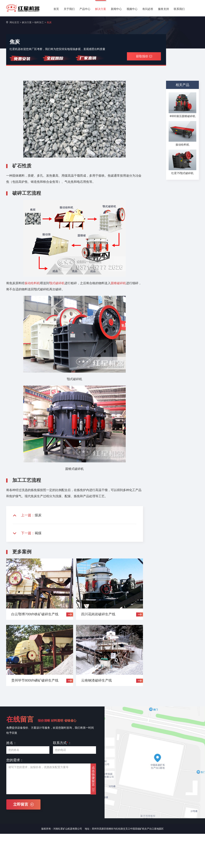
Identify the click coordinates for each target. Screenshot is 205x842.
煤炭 (38, 515)
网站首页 (14, 22)
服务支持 (163, 9)
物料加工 (39, 22)
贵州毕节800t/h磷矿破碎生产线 (34, 680)
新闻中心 (116, 9)
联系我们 (179, 9)
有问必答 (147, 9)
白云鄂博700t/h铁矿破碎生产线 (34, 614)
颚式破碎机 (57, 283)
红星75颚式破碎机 (182, 173)
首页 (56, 9)
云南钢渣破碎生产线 (96, 680)
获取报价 (144, 56)
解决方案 (100, 9)
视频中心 (132, 9)
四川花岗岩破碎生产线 (98, 614)
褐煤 (38, 533)
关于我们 (69, 9)
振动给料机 (32, 283)
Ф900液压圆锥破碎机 (182, 116)
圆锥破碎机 (118, 283)
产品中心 (84, 9)
